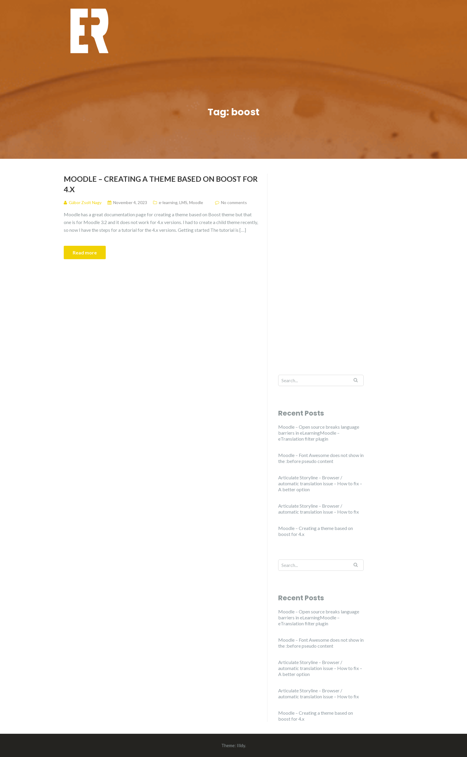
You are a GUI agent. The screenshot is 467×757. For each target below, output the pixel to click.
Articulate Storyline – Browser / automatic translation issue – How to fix (318, 508)
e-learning (168, 202)
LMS (183, 202)
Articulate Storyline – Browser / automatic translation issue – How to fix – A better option (320, 483)
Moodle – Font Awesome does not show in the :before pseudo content (321, 458)
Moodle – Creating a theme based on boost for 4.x (161, 184)
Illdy (241, 745)
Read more (85, 252)
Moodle (196, 202)
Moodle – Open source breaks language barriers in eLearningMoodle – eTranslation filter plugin (318, 433)
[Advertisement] (321, 263)
